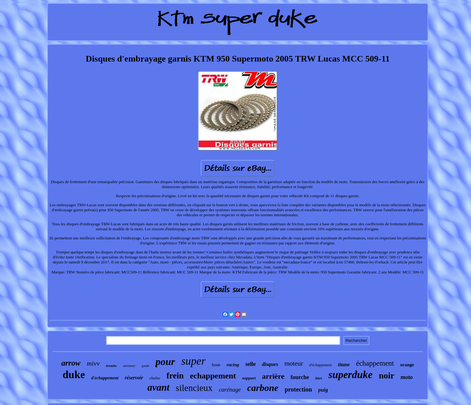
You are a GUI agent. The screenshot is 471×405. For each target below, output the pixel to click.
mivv (93, 363)
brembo (111, 366)
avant (158, 387)
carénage (230, 389)
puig (323, 390)
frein (175, 375)
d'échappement (320, 365)
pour (165, 361)
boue (216, 364)
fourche (300, 377)
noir (386, 375)
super (193, 361)
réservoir (134, 377)
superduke (350, 374)
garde (145, 366)
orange (407, 364)
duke (74, 374)
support (249, 378)
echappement (213, 375)
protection (298, 389)
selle (251, 364)
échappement (375, 363)
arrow (70, 363)
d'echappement (105, 378)
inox (318, 378)
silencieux (194, 388)
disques (270, 364)
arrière (273, 376)
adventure (129, 366)
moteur (293, 363)
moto (407, 377)
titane (344, 364)
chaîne (154, 378)
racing (233, 364)
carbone (262, 387)
